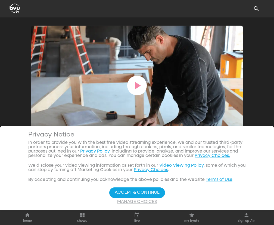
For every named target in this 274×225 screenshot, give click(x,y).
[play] (137, 85)
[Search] (256, 8)
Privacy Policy (95, 151)
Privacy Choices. (212, 156)
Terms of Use (219, 180)
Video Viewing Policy (181, 165)
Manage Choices (137, 202)
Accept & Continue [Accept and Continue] (137, 192)
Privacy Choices (151, 170)
